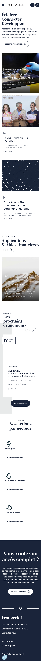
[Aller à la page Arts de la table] (20, 513)
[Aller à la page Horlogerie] (20, 449)
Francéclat (12, 617)
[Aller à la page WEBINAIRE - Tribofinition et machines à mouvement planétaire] (21, 366)
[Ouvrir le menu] (37, 5)
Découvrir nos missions (15, 44)
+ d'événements (20, 403)
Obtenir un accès (20, 591)
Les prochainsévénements (14, 321)
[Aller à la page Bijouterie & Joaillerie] (20, 481)
